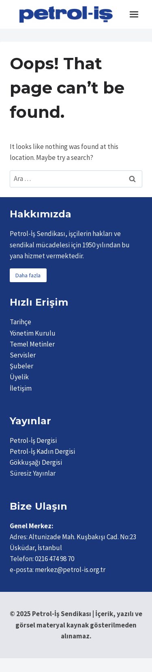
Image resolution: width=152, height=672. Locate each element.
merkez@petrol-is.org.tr (70, 569)
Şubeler (21, 366)
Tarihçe (20, 321)
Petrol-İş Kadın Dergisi (42, 451)
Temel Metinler (32, 344)
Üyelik (19, 376)
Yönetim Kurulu (33, 333)
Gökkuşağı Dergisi (36, 462)
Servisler (23, 355)
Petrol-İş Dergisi (33, 440)
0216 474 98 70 (54, 558)
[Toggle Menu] (134, 14)
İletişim (21, 388)
